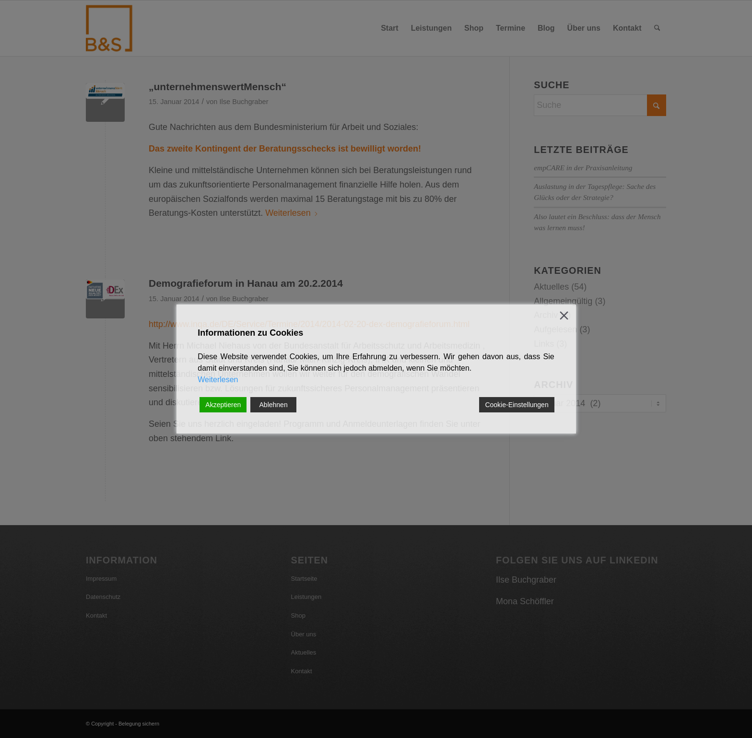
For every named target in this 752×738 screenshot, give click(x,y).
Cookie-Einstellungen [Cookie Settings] (516, 405)
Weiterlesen (218, 379)
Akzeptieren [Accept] (223, 405)
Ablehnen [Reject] (273, 405)
